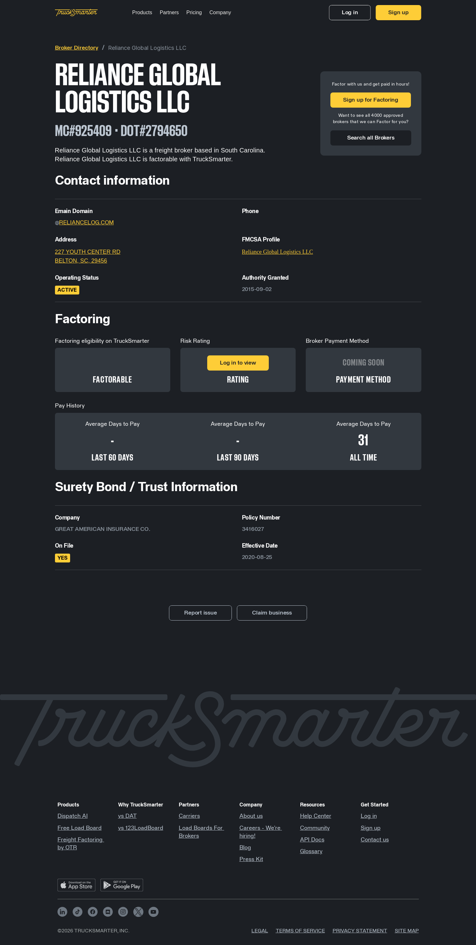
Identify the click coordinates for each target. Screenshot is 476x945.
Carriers (189, 816)
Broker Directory (76, 48)
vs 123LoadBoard (140, 828)
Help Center (315, 816)
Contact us (375, 840)
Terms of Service (300, 930)
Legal (259, 930)
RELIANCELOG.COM (86, 223)
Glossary (311, 851)
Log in (369, 816)
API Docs (312, 840)
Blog (245, 848)
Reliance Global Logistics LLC (147, 48)
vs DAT (127, 816)
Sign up (371, 828)
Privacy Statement (360, 930)
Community (315, 828)
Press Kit (251, 859)
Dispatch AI (72, 816)
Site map (407, 930)
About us (251, 816)
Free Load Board (79, 828)
